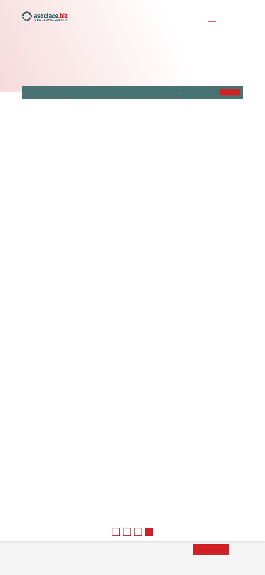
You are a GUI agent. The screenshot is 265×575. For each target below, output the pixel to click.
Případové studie (212, 18)
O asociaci (129, 18)
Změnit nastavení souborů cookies (113, 570)
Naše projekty (153, 18)
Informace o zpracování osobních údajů (56, 570)
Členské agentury (181, 18)
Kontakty (236, 18)
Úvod (112, 18)
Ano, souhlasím (211, 550)
